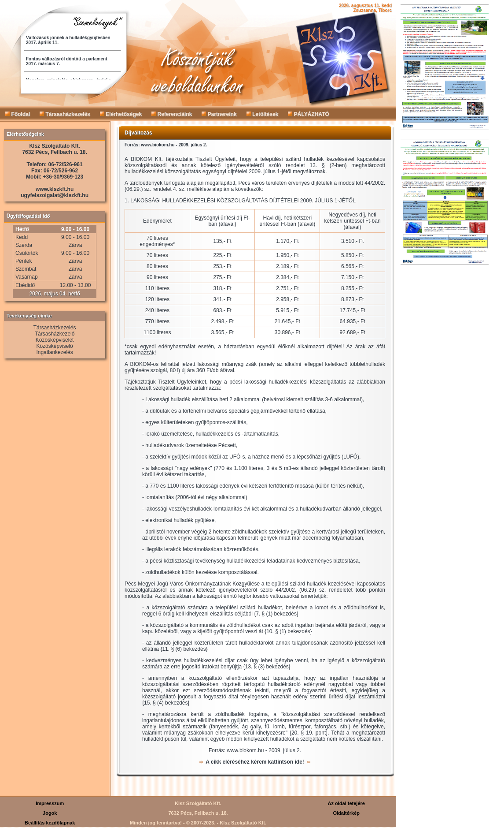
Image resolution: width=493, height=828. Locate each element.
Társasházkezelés (65, 114)
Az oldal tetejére (346, 803)
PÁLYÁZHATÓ (308, 114)
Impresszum (50, 803)
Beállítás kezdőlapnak (50, 822)
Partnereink (219, 114)
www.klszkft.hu (55, 189)
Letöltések (262, 114)
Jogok (50, 813)
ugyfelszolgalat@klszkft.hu (54, 195)
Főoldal (17, 114)
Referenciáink (171, 114)
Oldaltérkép (346, 813)
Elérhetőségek (121, 114)
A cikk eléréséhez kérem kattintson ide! (255, 762)
